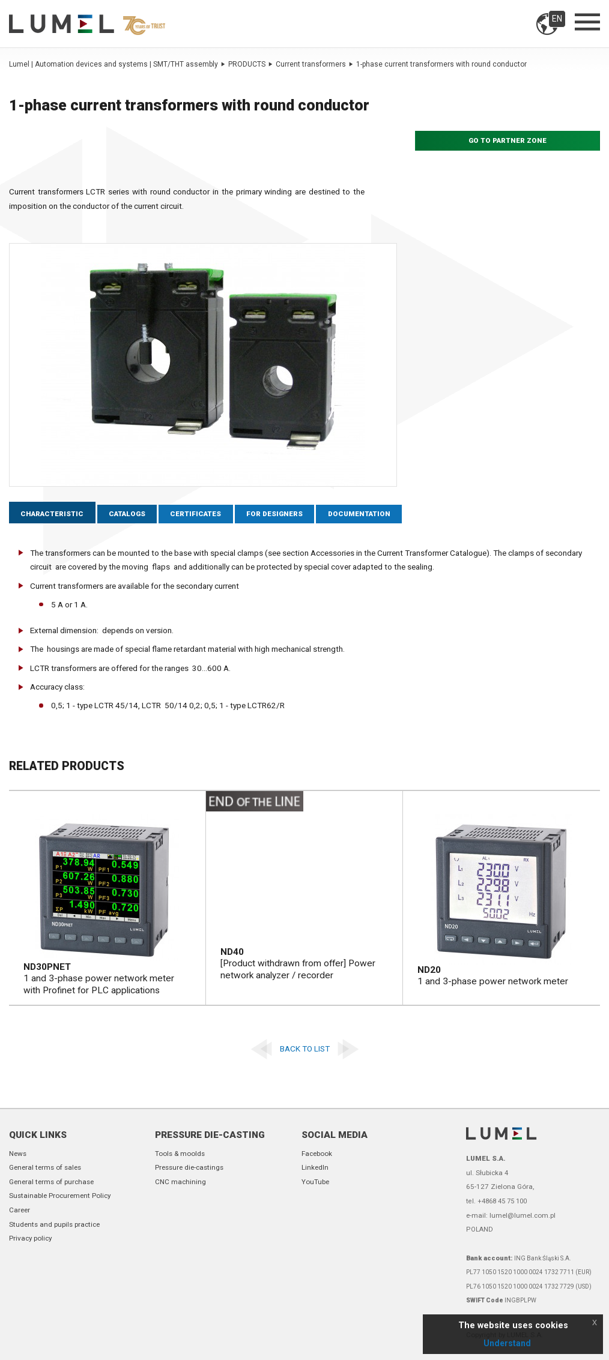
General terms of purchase (51, 1182)
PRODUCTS (250, 64)
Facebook (316, 1153)
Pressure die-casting (210, 1135)
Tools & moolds (180, 1153)
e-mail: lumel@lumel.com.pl (511, 1215)
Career (19, 1210)
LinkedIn (315, 1167)
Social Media (334, 1135)
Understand (507, 1343)
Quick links (38, 1135)
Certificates (195, 514)
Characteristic (51, 514)
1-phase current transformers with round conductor (441, 64)
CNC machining (180, 1182)
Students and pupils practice (54, 1224)
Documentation (359, 514)
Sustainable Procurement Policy (60, 1195)
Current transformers (314, 64)
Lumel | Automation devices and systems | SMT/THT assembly (117, 64)
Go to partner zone (507, 140)
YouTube (315, 1182)
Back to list (305, 1048)
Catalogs (127, 514)
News (17, 1153)
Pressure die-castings (189, 1167)
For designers (274, 514)
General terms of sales (45, 1167)
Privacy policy (30, 1238)
